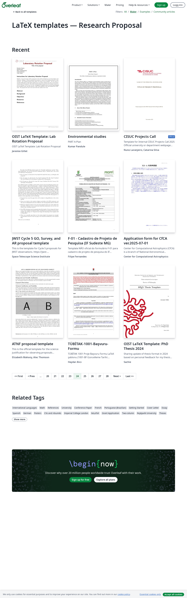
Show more (19, 419)
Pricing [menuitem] (120, 5)
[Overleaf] (11, 5)
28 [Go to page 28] (107, 376)
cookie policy (124, 594)
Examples (145, 11)
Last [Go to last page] (130, 376)
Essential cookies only (150, 594)
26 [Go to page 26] (92, 376)
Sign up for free (80, 479)
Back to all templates (25, 11)
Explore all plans (105, 479)
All (125, 11)
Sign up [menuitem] (161, 5)
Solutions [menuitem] (93, 5)
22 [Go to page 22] (62, 376)
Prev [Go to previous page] (31, 376)
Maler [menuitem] (108, 5)
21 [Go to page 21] (55, 376)
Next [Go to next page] (117, 376)
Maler (133, 11)
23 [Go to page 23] (70, 376)
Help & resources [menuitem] (138, 5)
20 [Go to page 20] (47, 376)
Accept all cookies (173, 594)
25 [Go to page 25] (85, 376)
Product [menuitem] (76, 5)
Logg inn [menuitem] (178, 5)
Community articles (164, 11)
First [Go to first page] (18, 376)
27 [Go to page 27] (99, 376)
